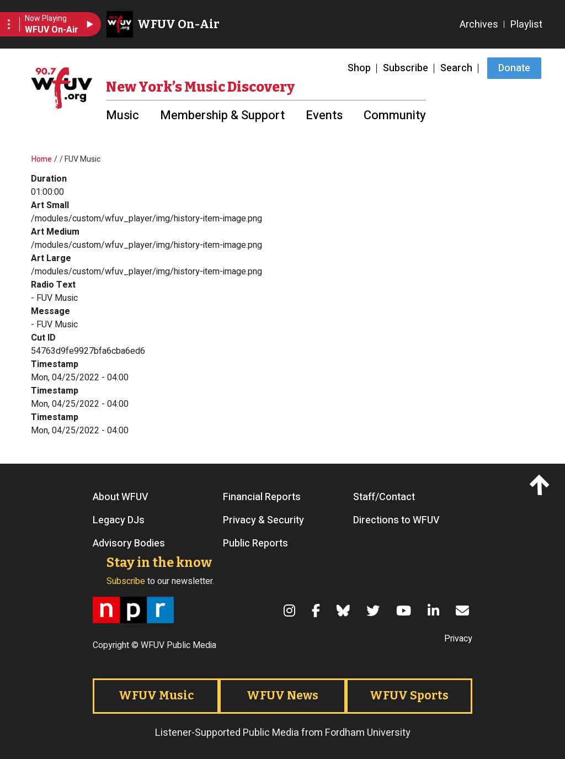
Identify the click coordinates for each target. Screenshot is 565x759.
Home (41, 159)
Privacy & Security (263, 520)
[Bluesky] (345, 610)
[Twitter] (374, 610)
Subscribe (405, 68)
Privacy (458, 638)
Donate (514, 68)
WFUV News (282, 695)
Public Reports (255, 544)
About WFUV (120, 497)
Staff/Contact (384, 497)
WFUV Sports (409, 695)
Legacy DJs (119, 520)
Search (456, 68)
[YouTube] (405, 610)
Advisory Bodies (129, 544)
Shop (359, 68)
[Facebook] (317, 610)
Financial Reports (262, 497)
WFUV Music (156, 695)
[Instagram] (291, 610)
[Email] (464, 610)
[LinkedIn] (435, 610)
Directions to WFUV (396, 520)
